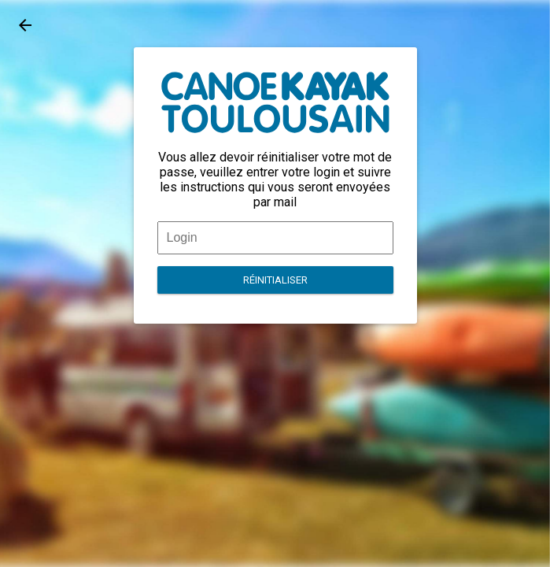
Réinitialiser (275, 280)
